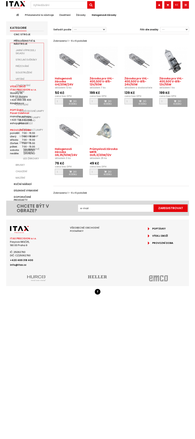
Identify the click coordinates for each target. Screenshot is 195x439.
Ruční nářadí (23, 184)
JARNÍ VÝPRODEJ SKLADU (26, 51)
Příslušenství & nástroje (24, 42)
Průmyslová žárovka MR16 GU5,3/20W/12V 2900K (104, 153)
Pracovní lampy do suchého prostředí (29, 120)
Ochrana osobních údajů (88, 379)
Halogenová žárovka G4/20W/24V (64, 81)
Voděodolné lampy (31, 111)
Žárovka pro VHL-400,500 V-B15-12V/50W (102, 81)
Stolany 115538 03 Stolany (19, 266)
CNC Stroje (22, 34)
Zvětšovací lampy (31, 130)
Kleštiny (21, 98)
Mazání (20, 178)
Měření (20, 92)
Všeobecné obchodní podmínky (84, 363)
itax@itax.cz (17, 274)
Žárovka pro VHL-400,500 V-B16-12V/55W (171, 81)
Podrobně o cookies (84, 384)
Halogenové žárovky (31, 150)
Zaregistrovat (170, 342)
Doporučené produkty (22, 198)
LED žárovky (31, 158)
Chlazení (21, 171)
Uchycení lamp (28, 136)
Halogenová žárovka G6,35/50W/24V (66, 152)
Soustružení (24, 72)
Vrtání (20, 79)
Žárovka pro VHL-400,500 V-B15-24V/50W (136, 81)
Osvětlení (22, 104)
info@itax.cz (18, 398)
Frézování (22, 66)
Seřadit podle (62, 29)
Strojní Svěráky (26, 59)
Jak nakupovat (80, 369)
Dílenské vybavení (26, 190)
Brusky (20, 165)
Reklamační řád (81, 374)
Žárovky (25, 142)
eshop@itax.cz (19, 295)
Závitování (23, 85)
